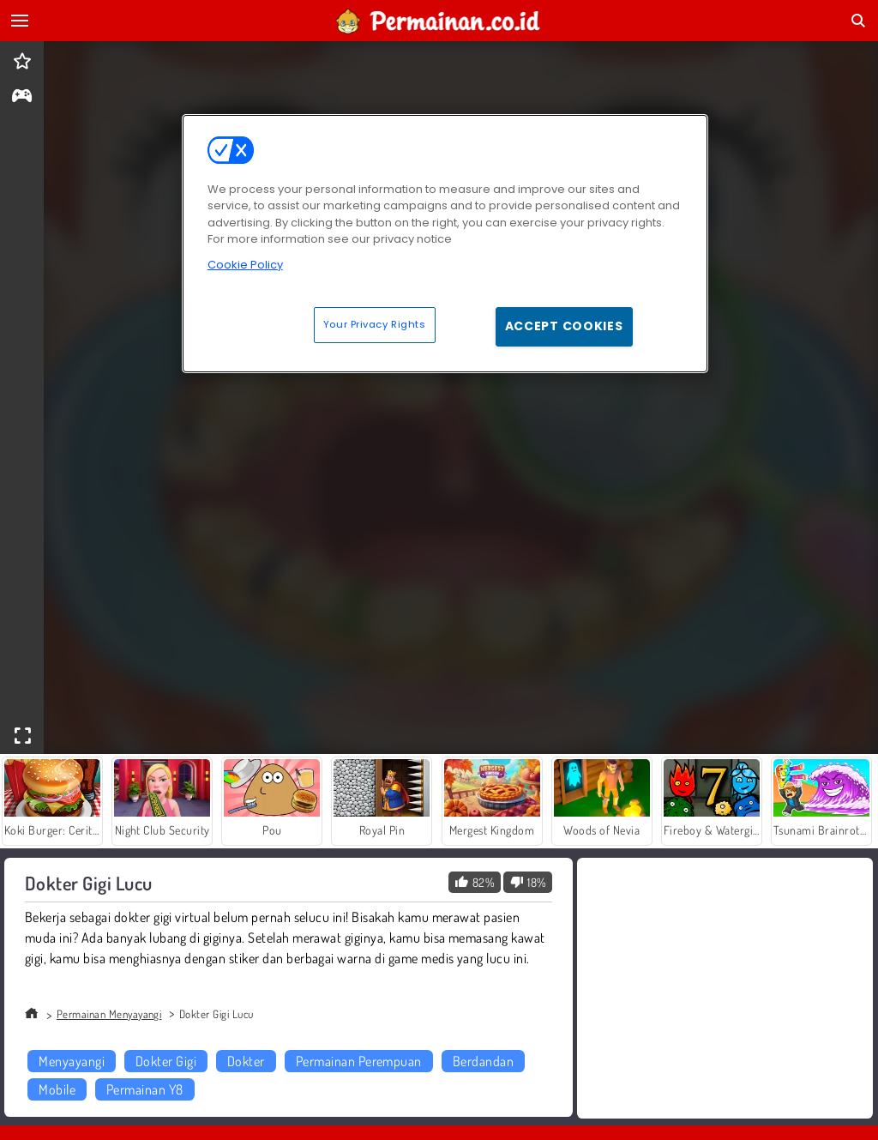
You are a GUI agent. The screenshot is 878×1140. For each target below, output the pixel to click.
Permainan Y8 (144, 1089)
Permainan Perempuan (359, 1061)
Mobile (57, 1089)
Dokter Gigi (165, 1061)
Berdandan (483, 1061)
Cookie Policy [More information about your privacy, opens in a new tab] (245, 264)
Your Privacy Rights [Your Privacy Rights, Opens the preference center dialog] (374, 324)
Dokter (246, 1061)
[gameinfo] (22, 97)
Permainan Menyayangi (109, 1014)
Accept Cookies (564, 326)
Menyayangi (72, 1061)
